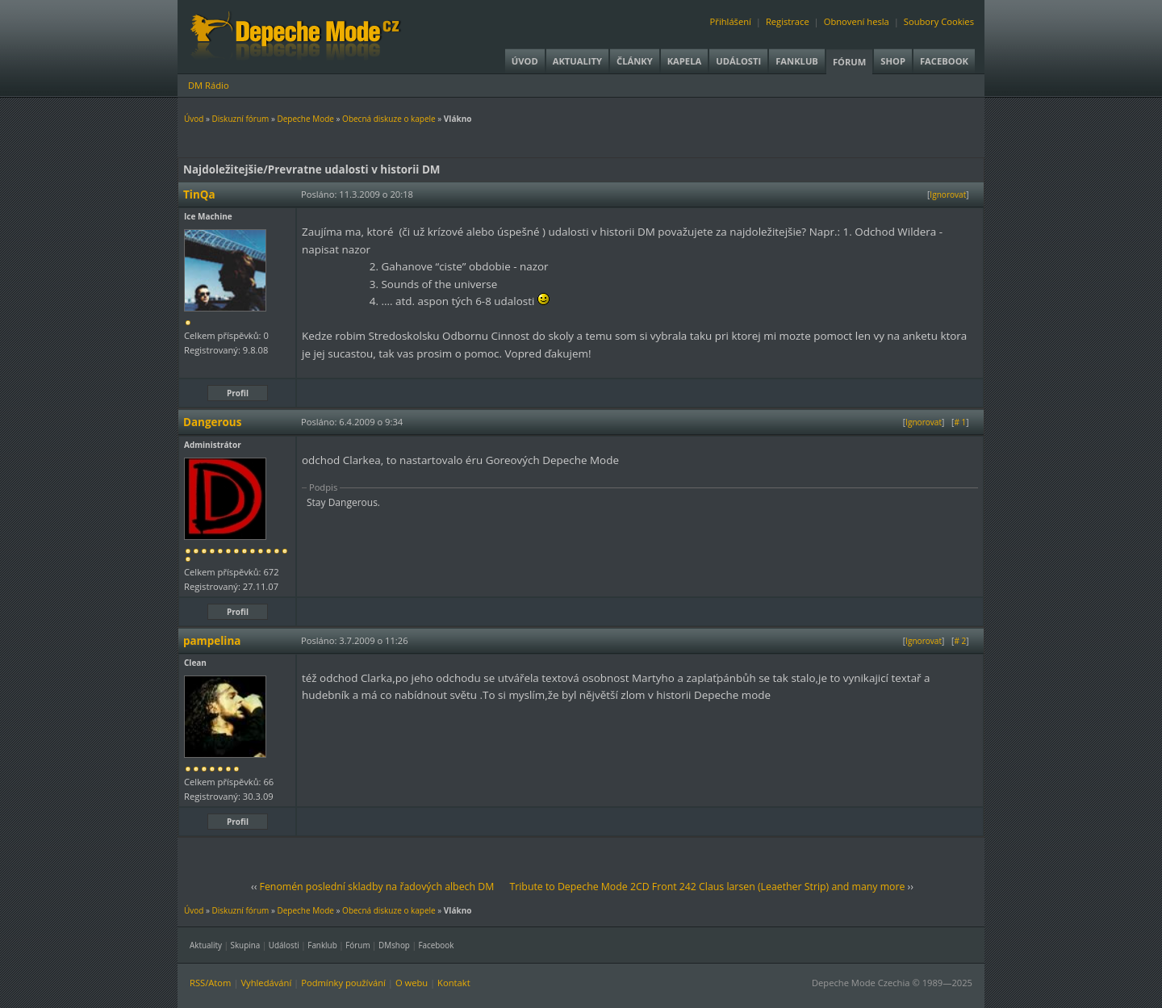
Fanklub (796, 61)
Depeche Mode (305, 118)
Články (635, 61)
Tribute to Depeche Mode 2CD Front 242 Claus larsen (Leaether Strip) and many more (707, 886)
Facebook (944, 61)
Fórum (849, 62)
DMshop (394, 945)
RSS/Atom (210, 983)
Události (738, 61)
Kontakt (453, 983)
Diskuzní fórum (241, 118)
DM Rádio (208, 85)
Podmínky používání (343, 983)
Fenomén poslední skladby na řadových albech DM (377, 886)
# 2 (960, 640)
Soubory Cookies (939, 21)
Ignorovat (948, 194)
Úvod (525, 61)
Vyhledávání (265, 983)
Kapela (684, 61)
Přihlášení (730, 21)
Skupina (246, 945)
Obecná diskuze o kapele (389, 118)
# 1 (960, 422)
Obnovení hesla (856, 21)
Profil (238, 393)
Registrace (787, 21)
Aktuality (577, 61)
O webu (411, 983)
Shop (892, 61)
